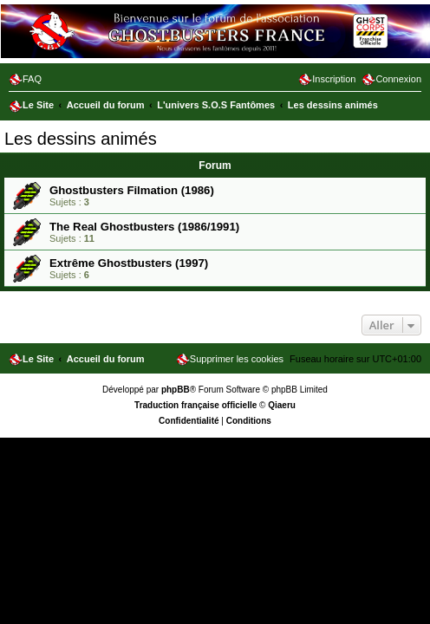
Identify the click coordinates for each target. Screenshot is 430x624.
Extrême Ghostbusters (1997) (128, 263)
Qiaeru (282, 405)
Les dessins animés (80, 138)
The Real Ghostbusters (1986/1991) (144, 226)
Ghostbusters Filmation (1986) (131, 190)
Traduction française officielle (195, 405)
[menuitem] (25, 78)
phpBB (175, 389)
